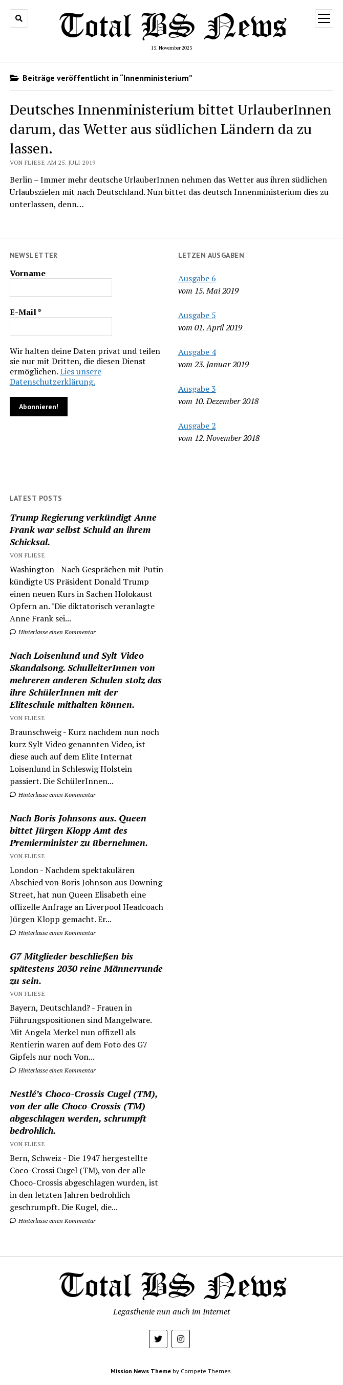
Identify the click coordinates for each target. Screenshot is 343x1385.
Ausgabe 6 (197, 278)
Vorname (28, 273)
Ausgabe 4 (197, 352)
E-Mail (25, 312)
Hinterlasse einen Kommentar (53, 632)
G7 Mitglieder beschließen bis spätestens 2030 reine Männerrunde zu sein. (86, 968)
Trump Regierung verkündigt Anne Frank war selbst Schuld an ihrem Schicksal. (83, 529)
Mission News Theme (141, 1371)
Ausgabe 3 (197, 388)
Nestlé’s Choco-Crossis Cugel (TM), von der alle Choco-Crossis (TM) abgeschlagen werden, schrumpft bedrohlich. (84, 1111)
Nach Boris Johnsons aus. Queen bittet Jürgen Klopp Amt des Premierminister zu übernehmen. (79, 830)
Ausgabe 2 (197, 425)
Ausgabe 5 (197, 315)
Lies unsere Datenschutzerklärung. (55, 376)
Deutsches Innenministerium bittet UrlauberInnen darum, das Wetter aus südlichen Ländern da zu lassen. (170, 129)
